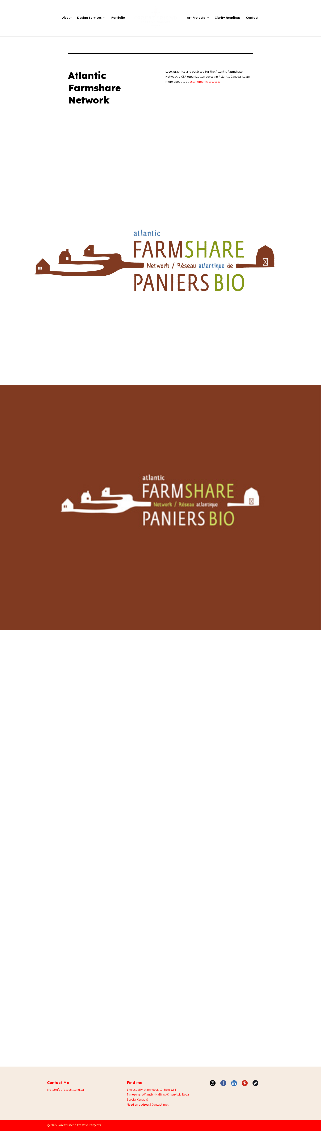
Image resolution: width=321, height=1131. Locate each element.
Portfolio (118, 18)
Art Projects (196, 18)
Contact (252, 18)
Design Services (89, 18)
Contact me (160, 1105)
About (67, 18)
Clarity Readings (228, 18)
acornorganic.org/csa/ (204, 82)
